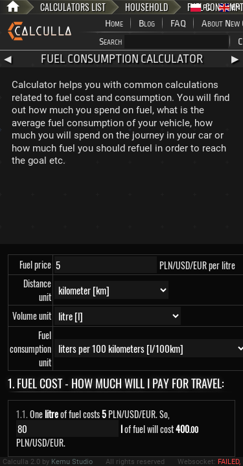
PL (201, 7)
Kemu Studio (72, 462)
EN (229, 7)
